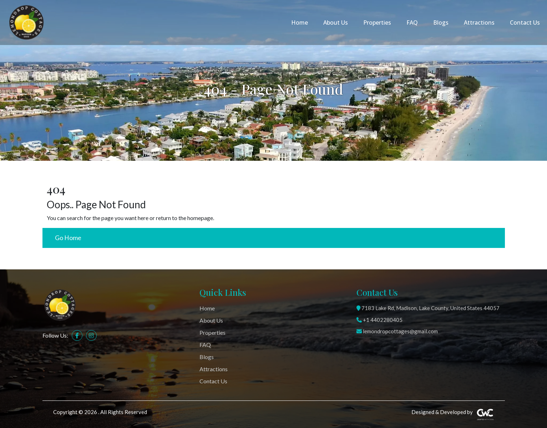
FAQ (412, 22)
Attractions (479, 22)
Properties (377, 22)
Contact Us (525, 22)
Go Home (68, 238)
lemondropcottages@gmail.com (397, 331)
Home (299, 22)
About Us (335, 22)
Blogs (441, 22)
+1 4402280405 (379, 320)
